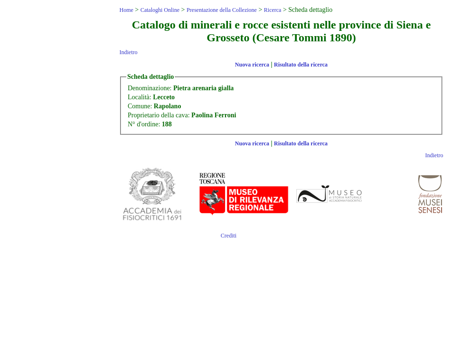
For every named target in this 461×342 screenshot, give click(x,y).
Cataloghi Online (160, 10)
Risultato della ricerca (301, 64)
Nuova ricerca (252, 64)
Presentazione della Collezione (222, 10)
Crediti (228, 235)
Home (126, 10)
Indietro (128, 52)
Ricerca (273, 10)
